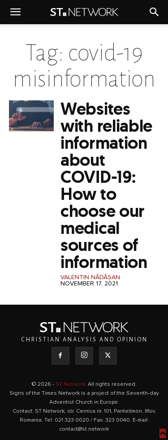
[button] (15, 12)
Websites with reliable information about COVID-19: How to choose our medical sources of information (106, 185)
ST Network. (72, 384)
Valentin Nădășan (90, 277)
